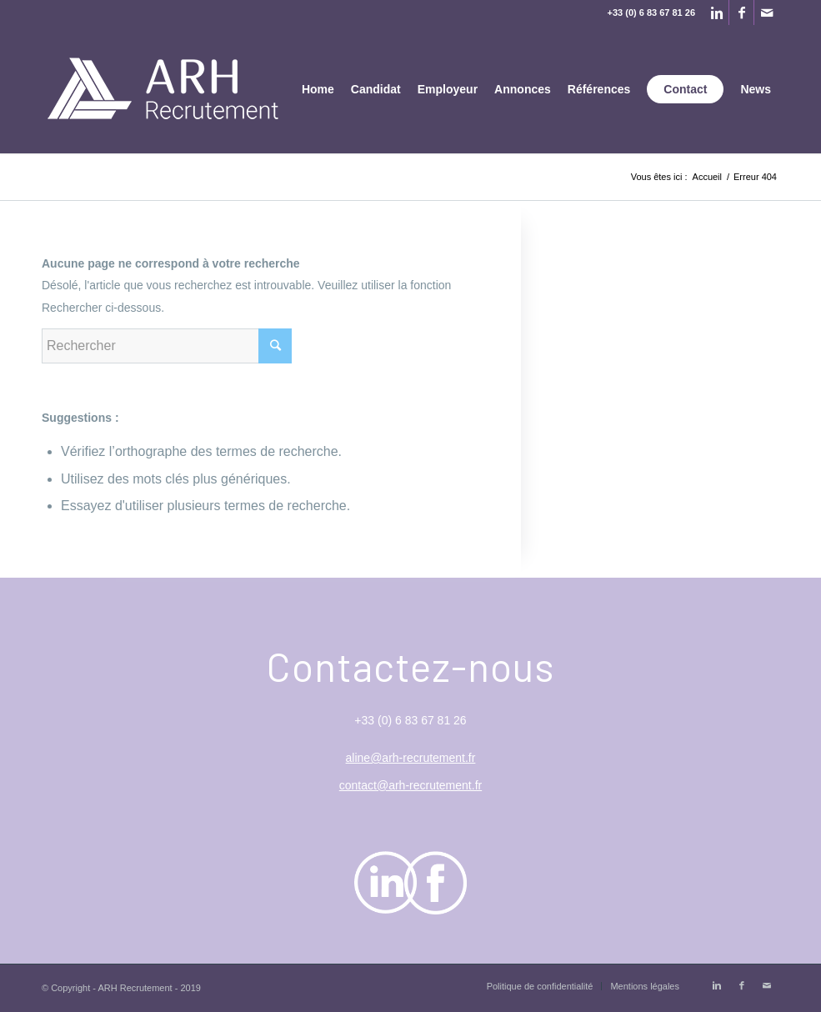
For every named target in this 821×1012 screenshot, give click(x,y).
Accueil (707, 177)
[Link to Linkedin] (716, 12)
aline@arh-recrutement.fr (411, 757)
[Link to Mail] (766, 12)
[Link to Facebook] (741, 12)
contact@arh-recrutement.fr (410, 785)
